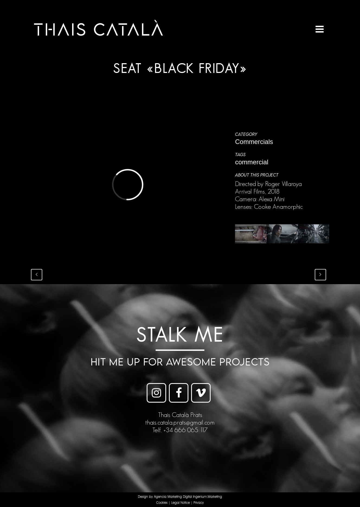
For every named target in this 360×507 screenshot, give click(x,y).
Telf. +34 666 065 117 (180, 430)
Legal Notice (180, 503)
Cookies (162, 503)
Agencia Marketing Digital (173, 497)
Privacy (199, 503)
